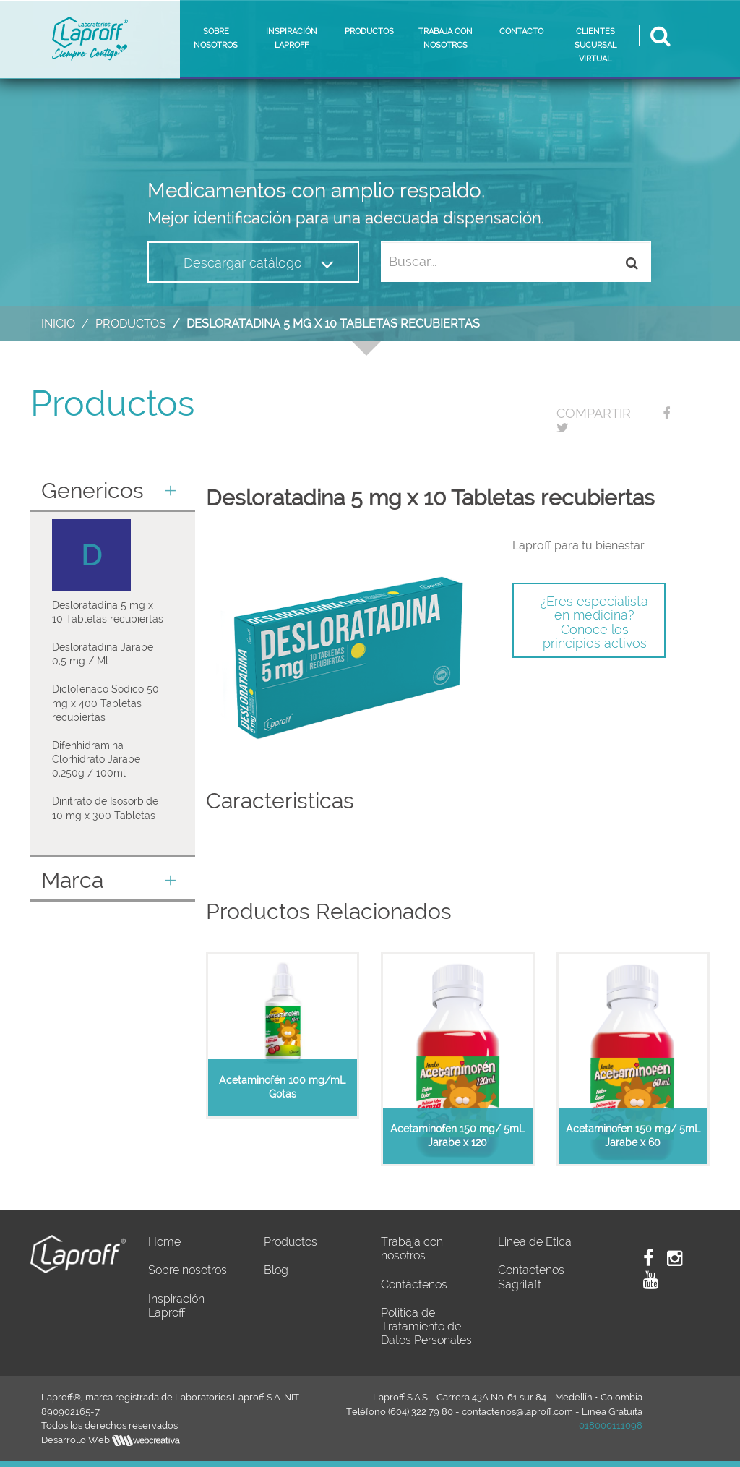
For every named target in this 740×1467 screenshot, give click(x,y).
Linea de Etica (535, 1242)
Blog (276, 1270)
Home (164, 1242)
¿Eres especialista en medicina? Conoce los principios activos (594, 622)
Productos (130, 323)
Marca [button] (109, 880)
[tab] (112, 491)
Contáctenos (414, 1284)
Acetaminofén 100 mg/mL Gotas (282, 1087)
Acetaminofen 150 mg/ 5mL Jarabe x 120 (457, 1135)
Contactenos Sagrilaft (531, 1277)
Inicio (58, 323)
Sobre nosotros (187, 1270)
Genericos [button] (109, 490)
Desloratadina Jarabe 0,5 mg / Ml (102, 654)
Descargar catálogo (259, 264)
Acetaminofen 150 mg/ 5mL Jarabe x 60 (633, 1135)
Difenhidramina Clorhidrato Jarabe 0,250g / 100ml (96, 759)
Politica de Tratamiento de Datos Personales (426, 1326)
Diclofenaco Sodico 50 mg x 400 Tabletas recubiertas (105, 702)
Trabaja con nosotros (412, 1248)
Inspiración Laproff (176, 1306)
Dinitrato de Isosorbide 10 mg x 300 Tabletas (105, 808)
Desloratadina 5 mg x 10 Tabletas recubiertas (107, 612)
